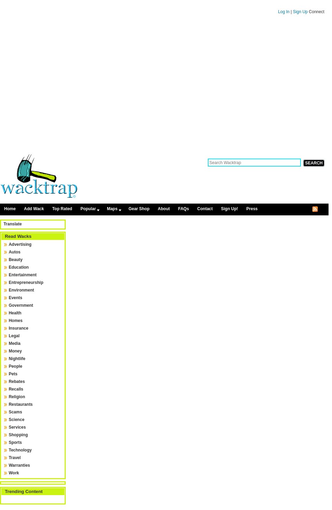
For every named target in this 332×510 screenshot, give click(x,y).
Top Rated (62, 208)
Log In (283, 11)
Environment (21, 290)
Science (16, 419)
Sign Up (301, 11)
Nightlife (17, 358)
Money (15, 351)
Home (10, 208)
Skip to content (164, 3)
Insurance (18, 328)
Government (21, 305)
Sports (15, 442)
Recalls (16, 389)
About (164, 208)
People (15, 366)
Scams (15, 412)
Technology (20, 450)
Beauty (15, 259)
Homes (15, 320)
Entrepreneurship (26, 282)
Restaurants (21, 404)
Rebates (17, 381)
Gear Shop (139, 208)
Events (15, 297)
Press (252, 208)
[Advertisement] (65, 87)
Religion (17, 396)
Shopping (18, 434)
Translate (12, 224)
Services (17, 427)
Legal (14, 335)
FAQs (183, 208)
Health (15, 313)
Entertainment (23, 274)
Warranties (19, 465)
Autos (14, 252)
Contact (205, 208)
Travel (15, 457)
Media (14, 343)
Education (19, 267)
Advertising (20, 244)
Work (14, 473)
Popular (88, 208)
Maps (112, 208)
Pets (13, 374)
